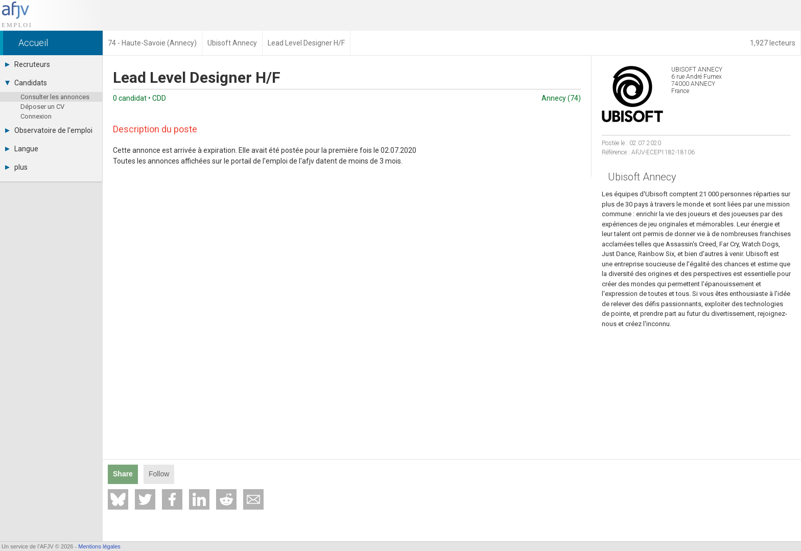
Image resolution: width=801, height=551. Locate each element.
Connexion (36, 116)
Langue (21, 149)
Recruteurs (27, 64)
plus (16, 167)
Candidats (26, 83)
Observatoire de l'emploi (48, 130)
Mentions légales (99, 546)
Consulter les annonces (54, 97)
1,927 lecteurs (772, 43)
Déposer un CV (42, 106)
